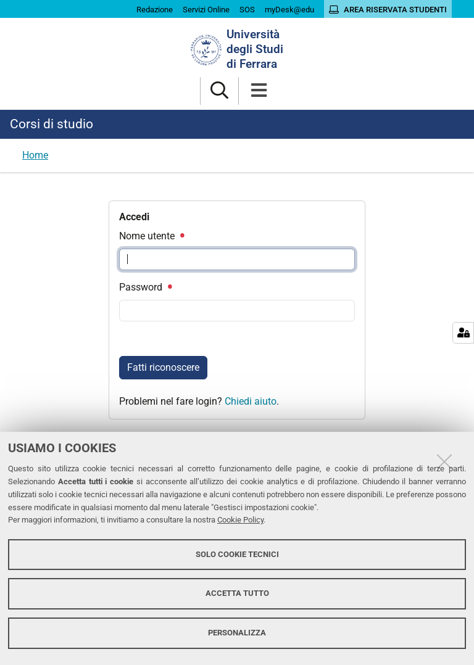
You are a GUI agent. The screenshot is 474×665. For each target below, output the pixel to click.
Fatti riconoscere (163, 367)
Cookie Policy (240, 519)
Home (35, 155)
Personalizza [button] (237, 632)
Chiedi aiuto (250, 401)
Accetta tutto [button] (237, 593)
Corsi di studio (51, 124)
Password (145, 287)
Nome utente (151, 236)
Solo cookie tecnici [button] (237, 554)
